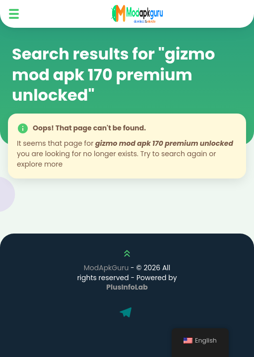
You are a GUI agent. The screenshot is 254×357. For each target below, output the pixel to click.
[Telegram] (127, 313)
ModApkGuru (106, 268)
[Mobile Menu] (14, 14)
